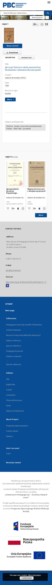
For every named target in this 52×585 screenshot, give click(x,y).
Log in (8, 453)
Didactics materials (13, 356)
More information (34, 575)
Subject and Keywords (15, 411)
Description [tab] (10, 58)
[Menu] (48, 2)
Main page (10, 310)
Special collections (13, 346)
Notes (8, 405)
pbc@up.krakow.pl (13, 270)
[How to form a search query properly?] (47, 17)
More (41, 215)
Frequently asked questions (17, 426)
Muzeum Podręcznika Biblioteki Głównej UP (23, 335)
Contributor (11, 395)
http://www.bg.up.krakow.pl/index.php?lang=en (26, 282)
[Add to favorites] (42, 24)
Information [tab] (26, 58)
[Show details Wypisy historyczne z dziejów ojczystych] (43, 208)
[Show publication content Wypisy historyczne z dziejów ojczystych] (39, 208)
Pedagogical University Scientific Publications (24, 325)
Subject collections (13, 340)
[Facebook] (7, 285)
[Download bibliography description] (12, 208)
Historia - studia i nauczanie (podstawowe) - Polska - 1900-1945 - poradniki (24, 127)
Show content (13, 46)
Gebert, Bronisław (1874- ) (15, 78)
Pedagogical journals (14, 351)
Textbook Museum (13, 330)
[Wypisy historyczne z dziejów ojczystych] (37, 174)
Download (11, 52)
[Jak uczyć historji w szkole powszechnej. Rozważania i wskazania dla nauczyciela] (9, 35)
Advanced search (37, 17)
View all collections (13, 364)
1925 (7, 85)
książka (8, 93)
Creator (9, 390)
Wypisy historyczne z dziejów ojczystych (36, 190)
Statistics (9, 436)
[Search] (48, 13)
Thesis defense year (14, 400)
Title (8, 379)
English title (10, 384)
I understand (27, 578)
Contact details (12, 431)
